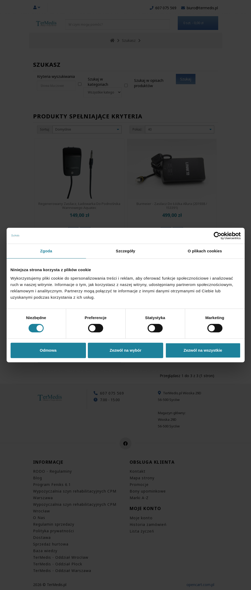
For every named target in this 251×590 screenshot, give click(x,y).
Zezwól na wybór (125, 350)
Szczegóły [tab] (125, 251)
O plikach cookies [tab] (205, 251)
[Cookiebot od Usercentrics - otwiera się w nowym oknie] (217, 236)
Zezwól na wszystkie (203, 350)
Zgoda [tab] (46, 251)
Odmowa (48, 350)
